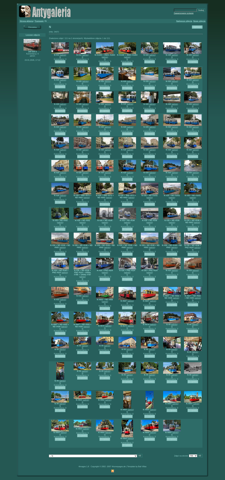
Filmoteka (32, 27)
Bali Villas (142, 466)
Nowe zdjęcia (199, 21)
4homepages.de (119, 466)
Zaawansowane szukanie (184, 13)
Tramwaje (39, 21)
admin (63, 55)
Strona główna (26, 21)
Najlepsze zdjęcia (184, 21)
